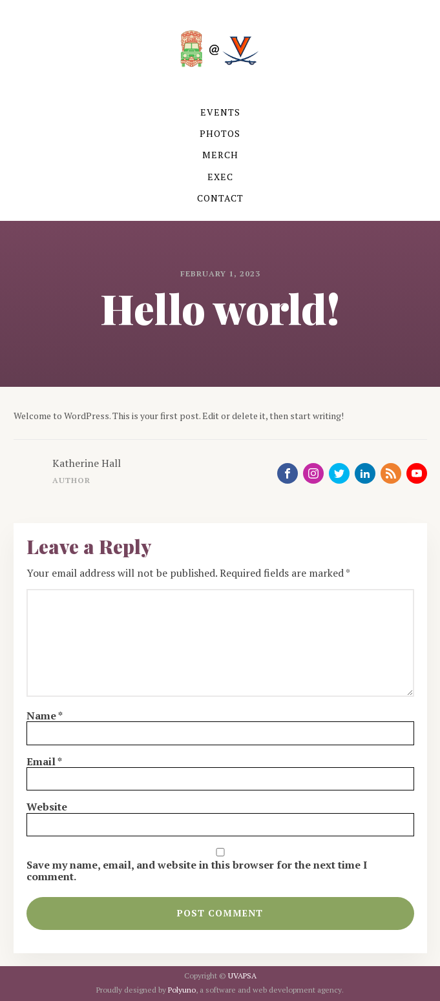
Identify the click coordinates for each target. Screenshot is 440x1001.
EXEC (220, 176)
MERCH (220, 155)
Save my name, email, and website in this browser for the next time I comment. (196, 870)
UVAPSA (242, 975)
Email (44, 761)
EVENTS (220, 112)
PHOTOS (220, 133)
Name (44, 715)
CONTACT (220, 198)
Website (46, 807)
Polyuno (182, 990)
